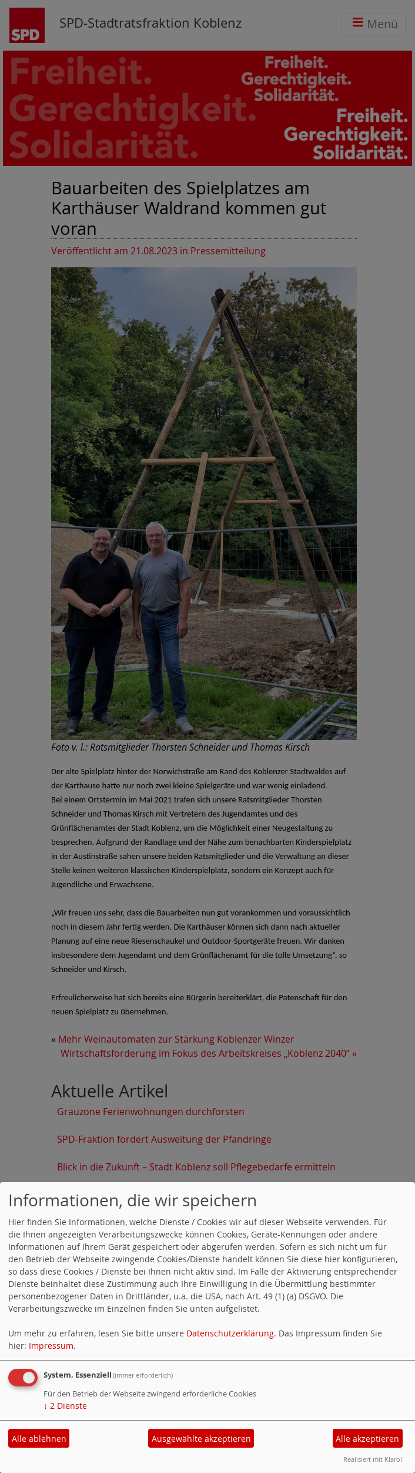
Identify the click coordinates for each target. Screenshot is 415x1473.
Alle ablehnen (39, 1438)
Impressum (51, 1345)
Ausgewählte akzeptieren (201, 1438)
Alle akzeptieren (367, 1438)
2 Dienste (65, 1405)
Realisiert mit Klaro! (372, 1459)
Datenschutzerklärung (230, 1333)
